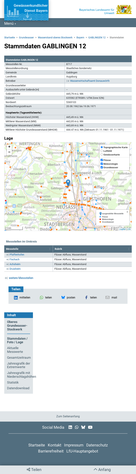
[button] (68, 183)
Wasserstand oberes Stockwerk (55, 37)
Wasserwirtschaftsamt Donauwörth (90, 80)
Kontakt (54, 445)
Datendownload (18, 388)
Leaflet (122, 229)
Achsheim (15, 264)
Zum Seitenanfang (68, 416)
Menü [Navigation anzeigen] (9, 23)
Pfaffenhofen (17, 254)
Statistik (13, 382)
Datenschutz (97, 445)
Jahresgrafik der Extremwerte (18, 365)
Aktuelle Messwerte (15, 350)
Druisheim (15, 268)
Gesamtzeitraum (18, 357)
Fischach (14, 259)
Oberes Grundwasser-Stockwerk (17, 325)
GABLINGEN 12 (97, 37)
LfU (129, 229)
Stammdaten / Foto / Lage (17, 340)
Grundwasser (26, 37)
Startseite (9, 37)
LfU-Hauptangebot (82, 451)
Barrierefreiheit (51, 451)
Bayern (80, 37)
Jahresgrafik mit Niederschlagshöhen (18, 374)
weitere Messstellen (21, 278)
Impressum (73, 445)
